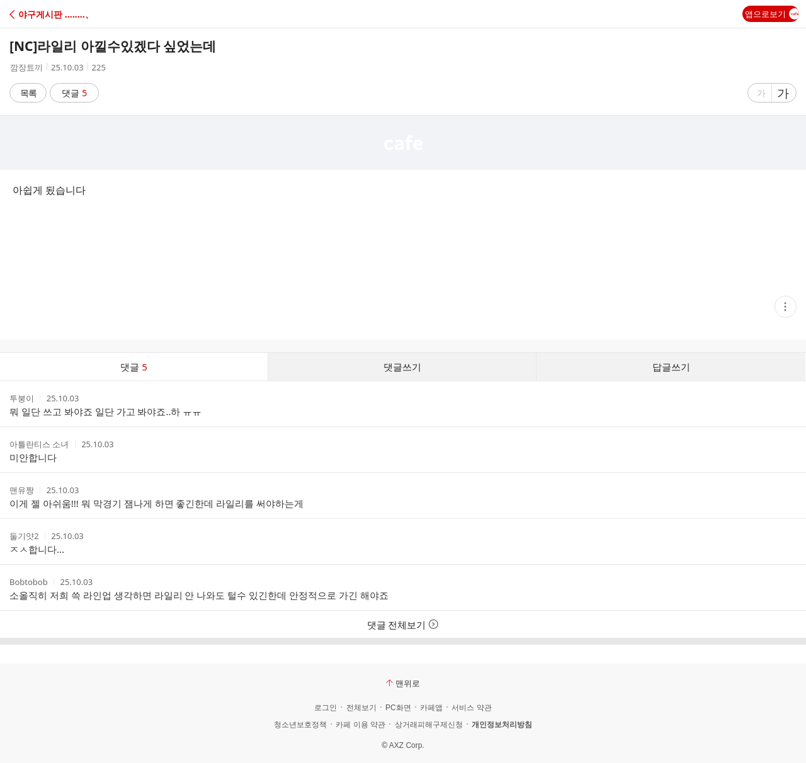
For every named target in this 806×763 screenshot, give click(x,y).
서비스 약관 (471, 707)
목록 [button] (28, 93)
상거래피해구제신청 (429, 724)
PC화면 (398, 707)
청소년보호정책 (300, 724)
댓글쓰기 (402, 366)
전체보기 (361, 707)
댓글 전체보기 (403, 624)
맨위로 (403, 683)
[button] (64, 14)
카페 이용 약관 (360, 724)
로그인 (325, 707)
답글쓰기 (671, 366)
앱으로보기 (772, 13)
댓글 (75, 93)
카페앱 (431, 707)
